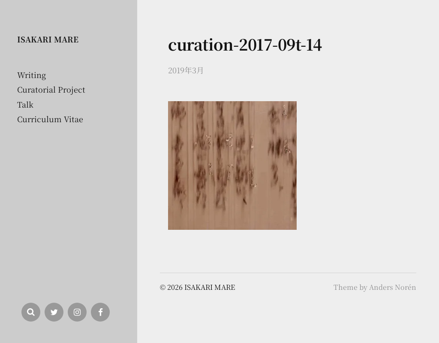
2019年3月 (186, 69)
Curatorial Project (51, 89)
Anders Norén (392, 287)
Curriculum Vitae (50, 118)
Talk (25, 104)
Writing (31, 74)
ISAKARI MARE (47, 39)
